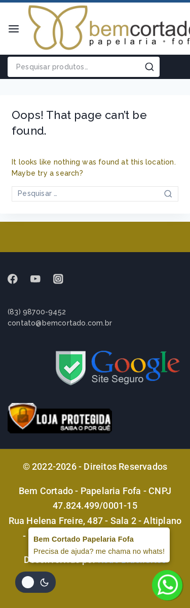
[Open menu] (14, 29)
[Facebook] (17, 279)
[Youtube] (40, 279)
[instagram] (63, 279)
